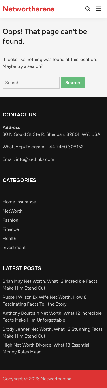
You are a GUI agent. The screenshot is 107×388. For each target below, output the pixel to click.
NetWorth (13, 211)
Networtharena (29, 8)
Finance (11, 229)
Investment (14, 247)
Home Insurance (19, 202)
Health (9, 238)
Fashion (10, 220)
